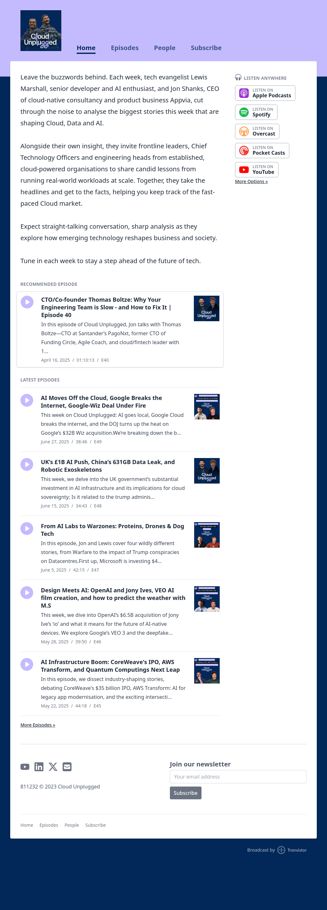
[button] (27, 302)
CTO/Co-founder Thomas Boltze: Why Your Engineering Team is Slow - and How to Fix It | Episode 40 (106, 307)
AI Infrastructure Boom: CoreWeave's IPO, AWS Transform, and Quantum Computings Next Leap (110, 665)
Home (86, 48)
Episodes (125, 48)
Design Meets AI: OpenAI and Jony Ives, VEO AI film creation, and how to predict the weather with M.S (113, 597)
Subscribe (206, 48)
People (164, 48)
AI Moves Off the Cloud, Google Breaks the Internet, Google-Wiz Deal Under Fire (101, 401)
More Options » (251, 181)
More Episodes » (37, 725)
